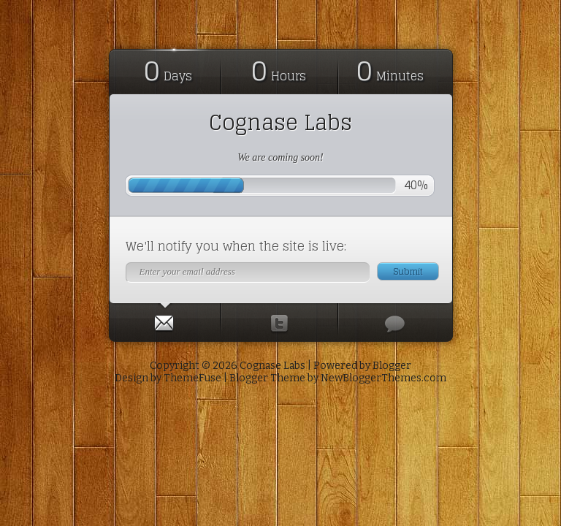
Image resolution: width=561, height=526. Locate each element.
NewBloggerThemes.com (383, 378)
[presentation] (164, 320)
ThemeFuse (192, 378)
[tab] (165, 320)
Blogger (392, 365)
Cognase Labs (280, 122)
